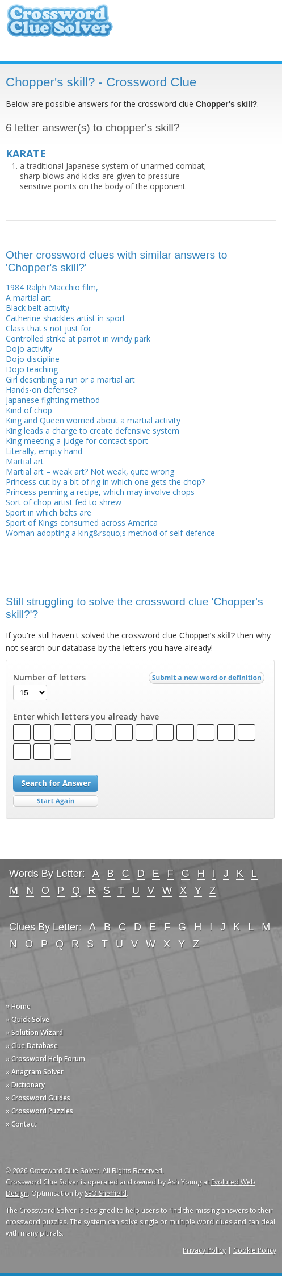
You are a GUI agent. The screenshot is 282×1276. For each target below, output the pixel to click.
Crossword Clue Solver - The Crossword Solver (59, 26)
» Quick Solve (27, 1019)
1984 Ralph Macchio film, (52, 287)
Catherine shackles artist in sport (65, 318)
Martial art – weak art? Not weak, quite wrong (90, 471)
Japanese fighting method (53, 399)
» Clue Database (32, 1045)
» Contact (21, 1124)
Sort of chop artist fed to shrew (63, 502)
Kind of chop (29, 410)
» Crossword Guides (38, 1098)
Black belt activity (37, 307)
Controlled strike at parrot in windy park (78, 338)
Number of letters (49, 677)
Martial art (25, 461)
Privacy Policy (204, 1250)
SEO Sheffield (106, 1193)
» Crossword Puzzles (39, 1111)
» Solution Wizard (34, 1032)
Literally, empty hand (44, 451)
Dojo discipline (33, 359)
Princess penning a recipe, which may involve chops (100, 492)
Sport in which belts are (48, 512)
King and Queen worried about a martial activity (93, 420)
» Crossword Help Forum (45, 1058)
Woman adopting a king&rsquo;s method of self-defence (110, 532)
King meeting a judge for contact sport (77, 440)
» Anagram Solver (35, 1072)
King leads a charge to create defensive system (92, 430)
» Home (18, 1006)
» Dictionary (25, 1085)
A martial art (28, 297)
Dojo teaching (32, 369)
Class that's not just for (48, 328)
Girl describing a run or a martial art (70, 379)
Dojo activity (29, 348)
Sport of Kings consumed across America (82, 522)
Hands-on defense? (41, 389)
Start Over (55, 801)
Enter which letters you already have (86, 717)
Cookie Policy (254, 1250)
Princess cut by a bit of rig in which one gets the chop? (105, 481)
